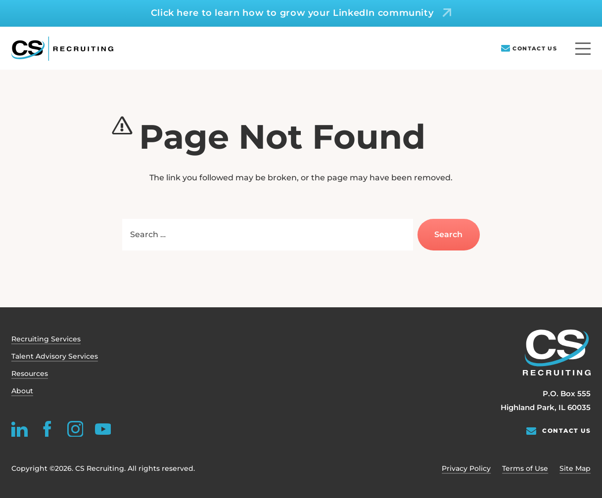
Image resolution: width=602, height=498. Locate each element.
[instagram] (75, 428)
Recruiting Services (46, 338)
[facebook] (47, 428)
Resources (29, 373)
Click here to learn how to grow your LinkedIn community (292, 12)
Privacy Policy (466, 468)
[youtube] (102, 428)
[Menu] (583, 48)
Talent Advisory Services (54, 356)
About (22, 390)
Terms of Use (525, 468)
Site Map (575, 468)
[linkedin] (19, 428)
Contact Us (534, 48)
